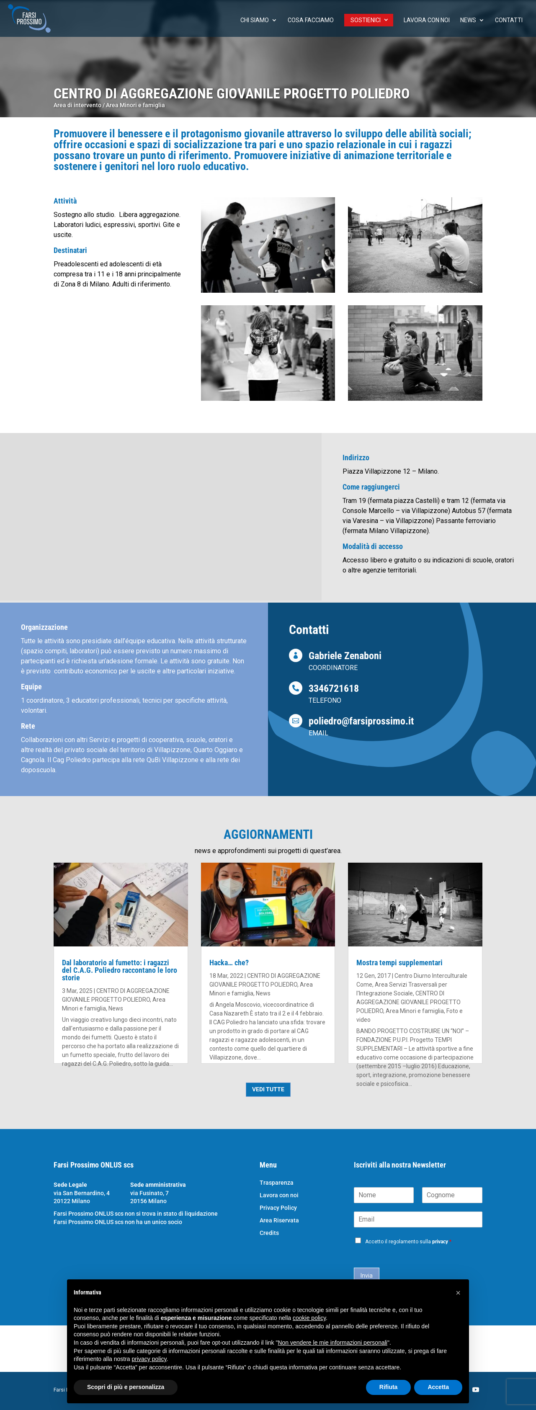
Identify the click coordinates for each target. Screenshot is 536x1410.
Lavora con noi (427, 20)
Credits (269, 1233)
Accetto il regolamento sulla (408, 1242)
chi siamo (254, 20)
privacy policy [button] (149, 1359)
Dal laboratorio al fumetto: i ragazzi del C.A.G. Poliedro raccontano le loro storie (119, 970)
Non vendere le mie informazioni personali (332, 1342)
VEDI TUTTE (268, 1089)
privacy (440, 1242)
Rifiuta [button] (388, 1387)
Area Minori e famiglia (135, 105)
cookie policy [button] (309, 1318)
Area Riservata (279, 1220)
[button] (458, 1292)
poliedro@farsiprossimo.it (361, 721)
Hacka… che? (229, 962)
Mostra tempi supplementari (399, 962)
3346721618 (334, 688)
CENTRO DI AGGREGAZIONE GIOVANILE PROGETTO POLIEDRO (408, 1002)
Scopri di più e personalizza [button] (125, 1387)
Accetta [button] (438, 1387)
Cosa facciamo (311, 20)
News (468, 20)
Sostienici (365, 20)
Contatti (509, 20)
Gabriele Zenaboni (345, 656)
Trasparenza (277, 1183)
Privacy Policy (278, 1208)
